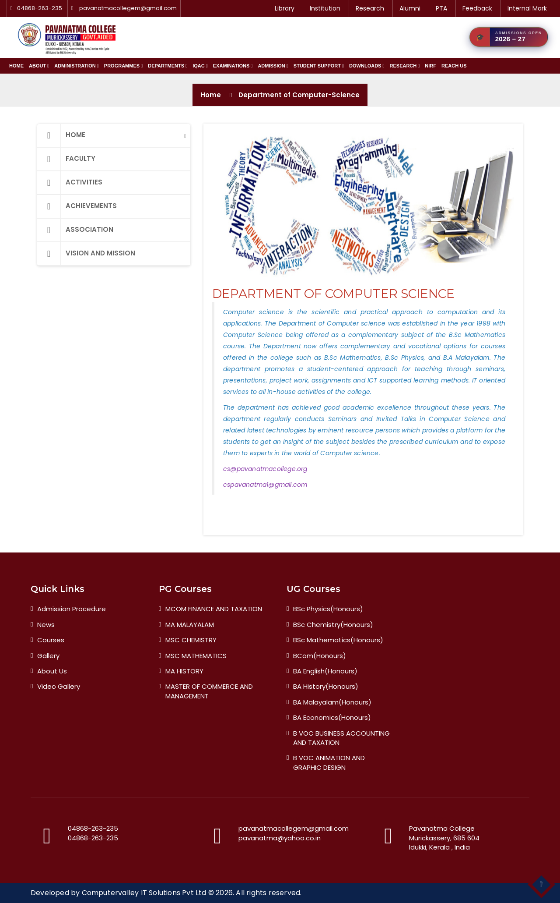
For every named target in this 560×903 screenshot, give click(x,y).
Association (75, 230)
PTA (441, 8)
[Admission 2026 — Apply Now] (508, 36)
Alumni (409, 8)
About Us (52, 671)
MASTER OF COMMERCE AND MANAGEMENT (209, 691)
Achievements (77, 206)
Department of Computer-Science (299, 94)
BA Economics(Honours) (332, 717)
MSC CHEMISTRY (191, 639)
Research (370, 8)
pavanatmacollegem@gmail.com (128, 8)
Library (284, 8)
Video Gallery (58, 686)
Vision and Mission (86, 253)
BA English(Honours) (325, 671)
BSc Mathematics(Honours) (338, 639)
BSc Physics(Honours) (328, 608)
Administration (76, 65)
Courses (50, 639)
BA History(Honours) (325, 686)
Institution (325, 8)
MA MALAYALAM (189, 624)
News (46, 624)
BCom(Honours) (319, 655)
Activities (69, 182)
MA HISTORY (184, 671)
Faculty (66, 159)
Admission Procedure (71, 608)
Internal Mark (527, 8)
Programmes (123, 65)
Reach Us (453, 65)
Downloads (366, 65)
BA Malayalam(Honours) (332, 702)
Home (16, 65)
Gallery (48, 655)
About (39, 65)
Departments (167, 65)
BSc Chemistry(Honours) (333, 624)
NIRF (430, 65)
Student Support (319, 65)
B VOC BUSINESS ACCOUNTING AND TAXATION (341, 738)
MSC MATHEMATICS (196, 655)
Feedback (477, 8)
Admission (273, 65)
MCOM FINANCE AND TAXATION (213, 608)
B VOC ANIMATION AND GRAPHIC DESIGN (329, 762)
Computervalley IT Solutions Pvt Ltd (144, 893)
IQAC (200, 65)
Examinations (233, 65)
